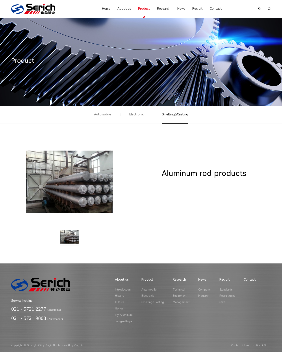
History (119, 295)
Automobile (102, 114)
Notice (257, 345)
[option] (69, 181)
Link (246, 345)
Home (106, 9)
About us (124, 9)
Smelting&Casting (175, 114)
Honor (119, 308)
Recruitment (227, 295)
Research (163, 9)
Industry (203, 295)
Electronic (136, 114)
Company (204, 289)
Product (144, 9)
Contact (216, 9)
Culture (119, 302)
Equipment (179, 295)
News (181, 9)
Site (266, 345)
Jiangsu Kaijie (123, 321)
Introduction (123, 289)
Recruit (197, 9)
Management (181, 302)
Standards (225, 289)
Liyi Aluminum (124, 315)
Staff (222, 302)
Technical (179, 289)
